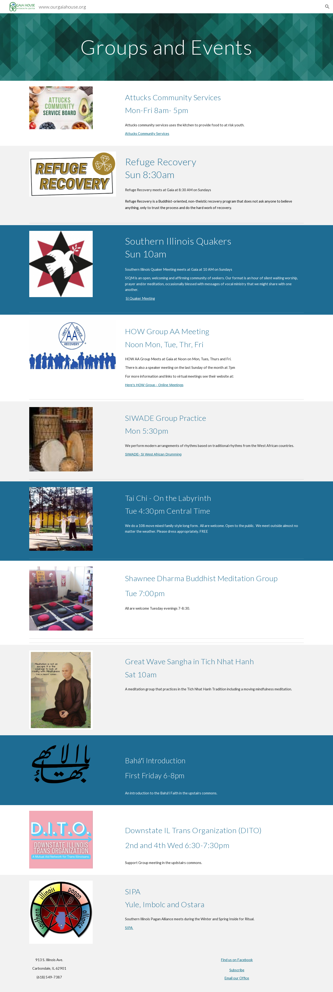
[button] (327, 6)
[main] (166, 47)
